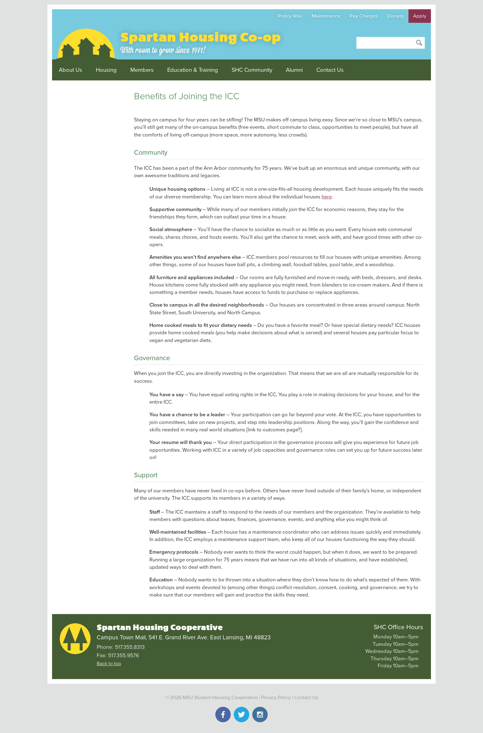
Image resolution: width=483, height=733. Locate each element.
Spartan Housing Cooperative (160, 627)
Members (142, 70)
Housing (106, 70)
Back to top (109, 664)
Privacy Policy (276, 697)
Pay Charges (364, 16)
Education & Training (192, 70)
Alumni (294, 70)
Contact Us (330, 70)
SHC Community (252, 70)
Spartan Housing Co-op (200, 37)
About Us (70, 70)
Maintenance (326, 16)
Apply (419, 16)
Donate (395, 16)
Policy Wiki (290, 16)
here (327, 197)
